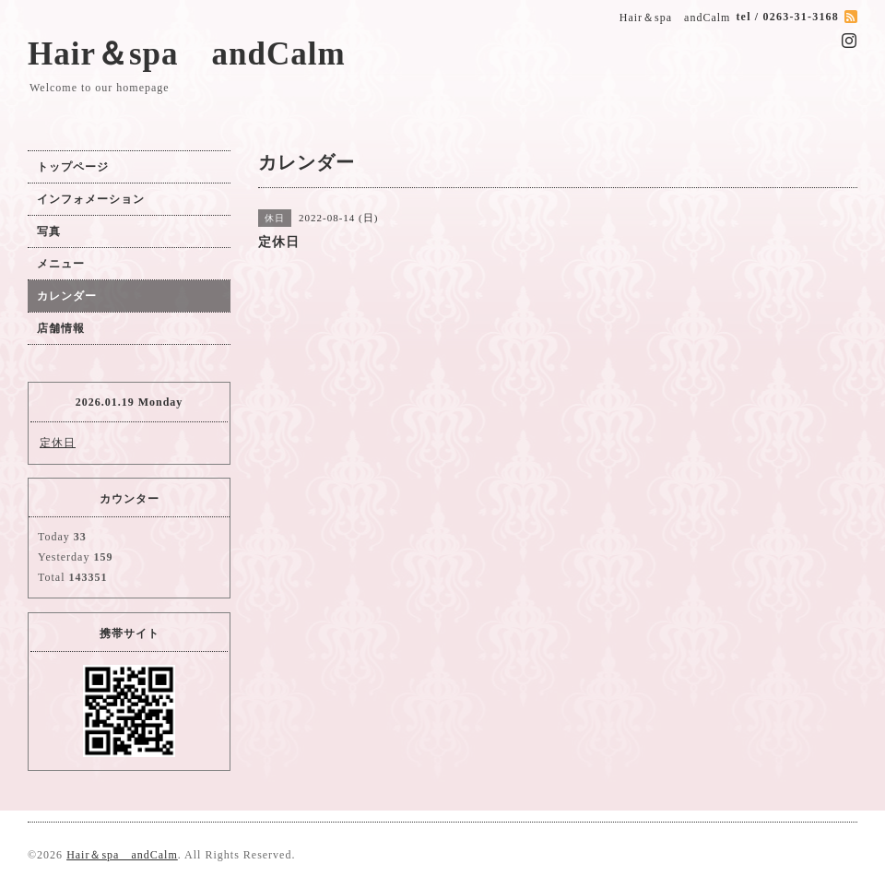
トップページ (73, 166)
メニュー (61, 263)
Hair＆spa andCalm (187, 54)
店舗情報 (61, 328)
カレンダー (67, 296)
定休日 (58, 442)
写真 (49, 231)
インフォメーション (91, 199)
